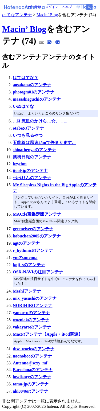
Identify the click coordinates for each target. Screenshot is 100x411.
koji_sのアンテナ (29, 264)
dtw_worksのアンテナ (33, 349)
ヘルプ (67, 7)
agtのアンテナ (26, 243)
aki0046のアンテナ (30, 391)
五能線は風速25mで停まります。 (44, 142)
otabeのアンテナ (28, 128)
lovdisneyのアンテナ (32, 377)
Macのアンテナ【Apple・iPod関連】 (48, 334)
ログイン (51, 7)
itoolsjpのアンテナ (30, 170)
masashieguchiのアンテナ (37, 99)
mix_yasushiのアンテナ (35, 298)
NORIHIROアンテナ (32, 305)
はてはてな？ (25, 77)
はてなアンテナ (17, 15)
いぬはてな (23, 106)
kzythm (20, 164)
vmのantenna (25, 257)
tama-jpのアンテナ (31, 384)
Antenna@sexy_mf (30, 363)
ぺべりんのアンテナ (32, 177)
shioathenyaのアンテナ (34, 149)
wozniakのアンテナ (31, 320)
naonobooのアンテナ (32, 356)
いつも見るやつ (28, 135)
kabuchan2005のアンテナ (37, 236)
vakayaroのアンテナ (32, 327)
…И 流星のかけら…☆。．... (40, 121)
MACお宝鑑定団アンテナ (37, 214)
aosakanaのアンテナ (32, 85)
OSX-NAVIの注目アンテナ (38, 272)
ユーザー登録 (31, 7)
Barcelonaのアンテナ (33, 369)
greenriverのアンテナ (33, 229)
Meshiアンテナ (27, 291)
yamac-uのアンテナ (31, 312)
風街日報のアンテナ (32, 157)
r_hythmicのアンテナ (33, 250)
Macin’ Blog (47, 15)
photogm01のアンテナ (33, 92)
